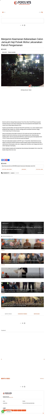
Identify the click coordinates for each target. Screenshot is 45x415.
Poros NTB (11, 397)
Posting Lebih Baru (7, 169)
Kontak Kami (5, 403)
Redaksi (23, 401)
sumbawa (24, 410)
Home (4, 401)
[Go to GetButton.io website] (3, 413)
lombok (15, 410)
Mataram (19, 410)
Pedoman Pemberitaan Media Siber (28, 403)
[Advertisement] (22, 30)
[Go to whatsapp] (2, 411)
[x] (1, 359)
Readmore (3, 250)
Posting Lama (39, 169)
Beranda (24, 169)
